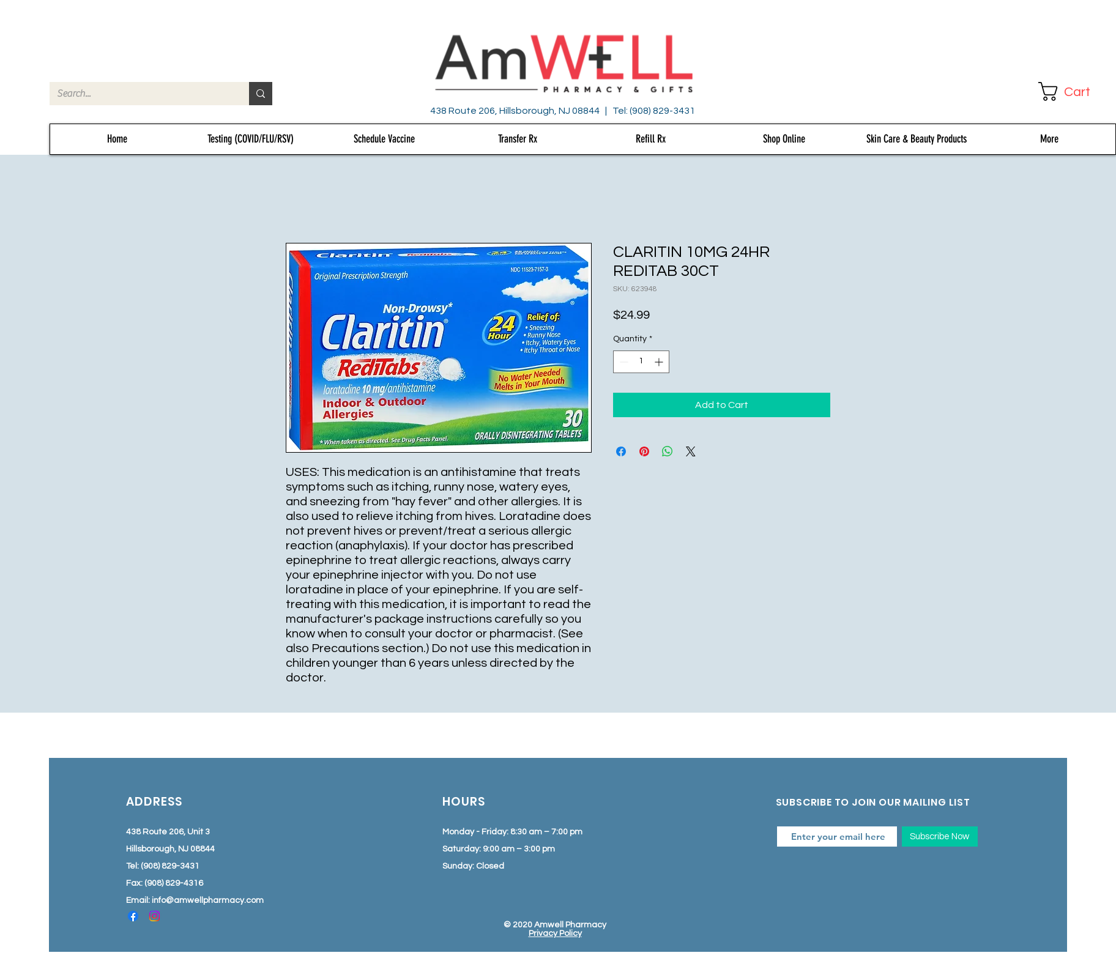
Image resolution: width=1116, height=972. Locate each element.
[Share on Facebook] (621, 451)
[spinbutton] (641, 362)
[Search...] (140, 93)
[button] (1075, 91)
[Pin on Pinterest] (644, 451)
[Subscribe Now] (940, 836)
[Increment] (660, 362)
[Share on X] (690, 451)
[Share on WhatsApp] (667, 451)
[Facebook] (133, 916)
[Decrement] (622, 362)
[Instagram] (154, 916)
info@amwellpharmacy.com (208, 900)
